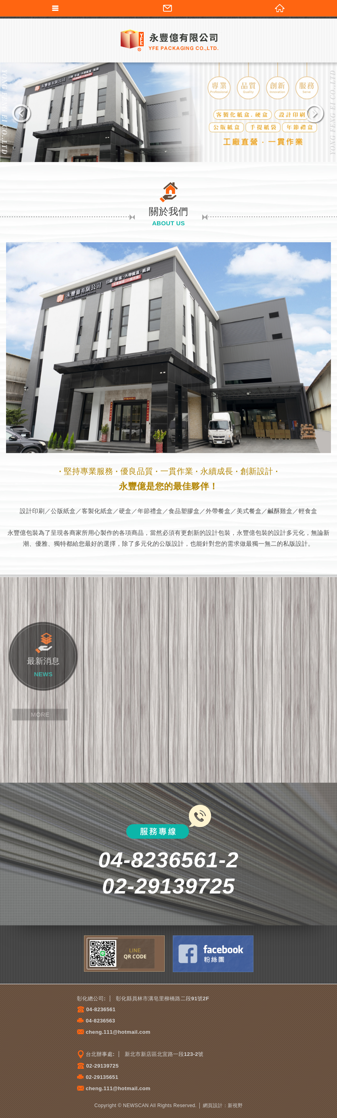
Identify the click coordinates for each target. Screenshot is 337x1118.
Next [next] (314, 114)
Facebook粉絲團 (213, 953)
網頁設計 (213, 1105)
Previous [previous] (22, 114)
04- (90, 1009)
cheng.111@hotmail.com (118, 1032)
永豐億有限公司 (168, 40)
